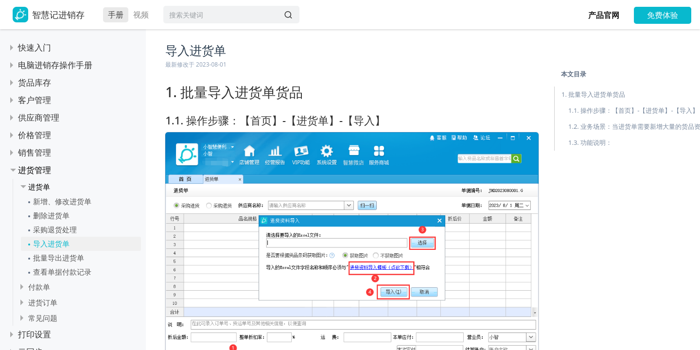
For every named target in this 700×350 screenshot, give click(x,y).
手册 (115, 14)
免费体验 (662, 15)
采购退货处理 (55, 229)
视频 (141, 14)
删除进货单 (51, 215)
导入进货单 (51, 243)
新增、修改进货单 (62, 201)
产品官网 (603, 15)
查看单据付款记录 (62, 272)
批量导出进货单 (58, 257)
